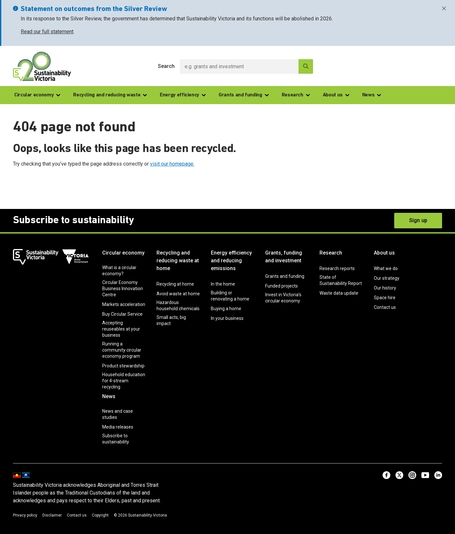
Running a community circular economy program (121, 350)
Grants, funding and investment (283, 257)
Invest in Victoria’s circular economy (283, 297)
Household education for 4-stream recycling (123, 380)
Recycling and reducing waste (110, 95)
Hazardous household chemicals (178, 305)
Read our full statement (47, 31)
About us (336, 95)
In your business (227, 318)
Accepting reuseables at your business (121, 329)
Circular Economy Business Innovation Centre (122, 288)
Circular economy (37, 95)
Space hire (384, 297)
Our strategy (386, 278)
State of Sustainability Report (341, 280)
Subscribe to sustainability (115, 438)
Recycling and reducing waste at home (178, 260)
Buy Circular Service (122, 314)
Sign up (418, 220)
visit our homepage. (172, 164)
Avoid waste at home (178, 293)
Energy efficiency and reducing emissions (231, 260)
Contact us (385, 307)
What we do (386, 268)
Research (296, 95)
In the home (223, 284)
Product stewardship (123, 365)
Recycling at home (175, 284)
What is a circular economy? (119, 270)
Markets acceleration (123, 304)
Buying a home (226, 308)
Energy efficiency (183, 95)
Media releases (117, 427)
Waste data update (339, 293)
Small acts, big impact (171, 320)
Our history (385, 287)
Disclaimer (52, 515)
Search (166, 66)
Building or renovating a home (230, 295)
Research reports (337, 268)
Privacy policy (25, 515)
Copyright (100, 515)
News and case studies (117, 414)
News (371, 95)
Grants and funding (244, 95)
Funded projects (281, 286)
